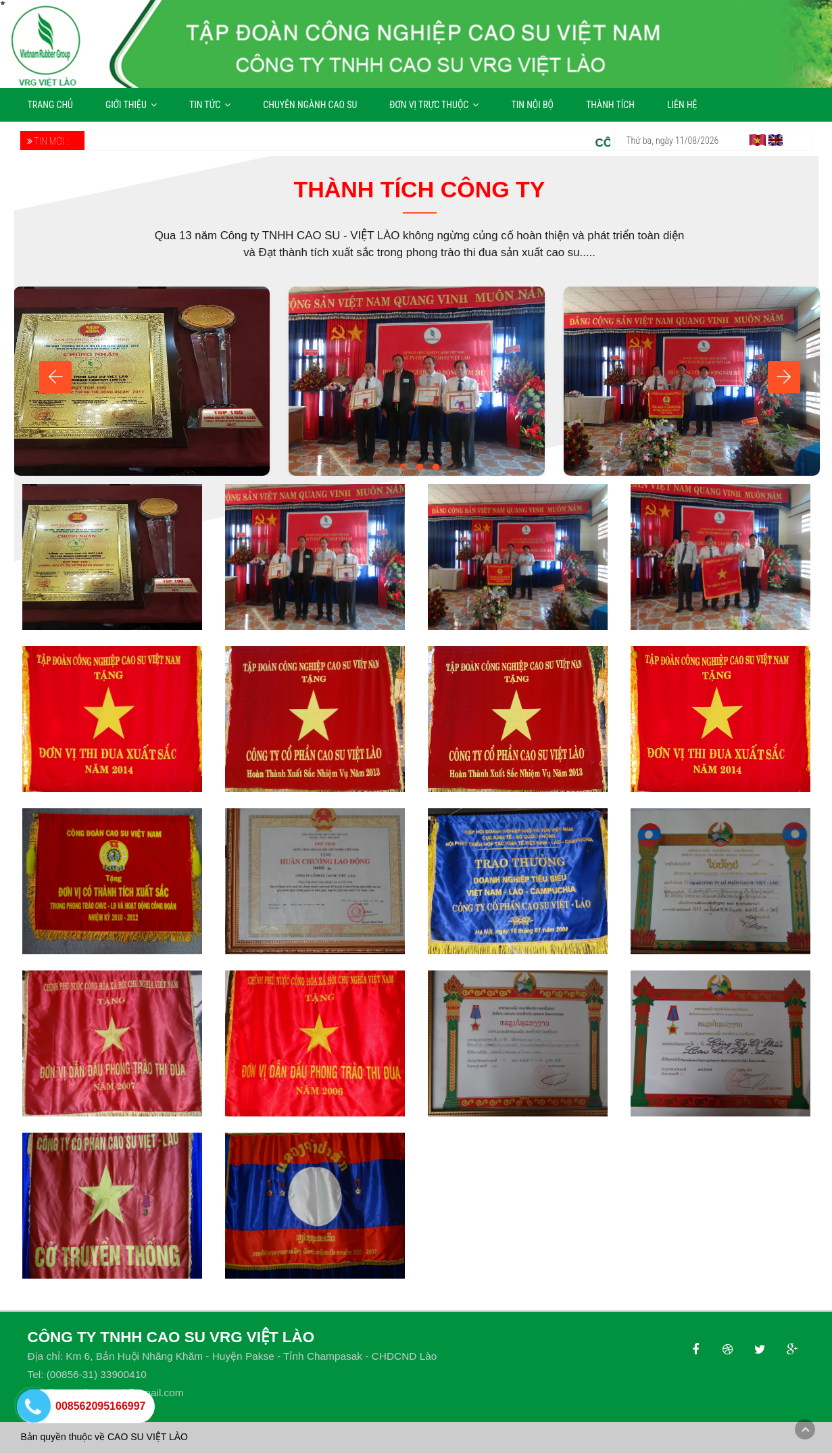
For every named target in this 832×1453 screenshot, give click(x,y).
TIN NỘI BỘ (532, 104)
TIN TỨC (209, 104)
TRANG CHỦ (50, 104)
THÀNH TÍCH (610, 104)
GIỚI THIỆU (131, 104)
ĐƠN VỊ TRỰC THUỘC (434, 104)
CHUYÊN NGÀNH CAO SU (310, 104)
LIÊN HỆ (682, 104)
